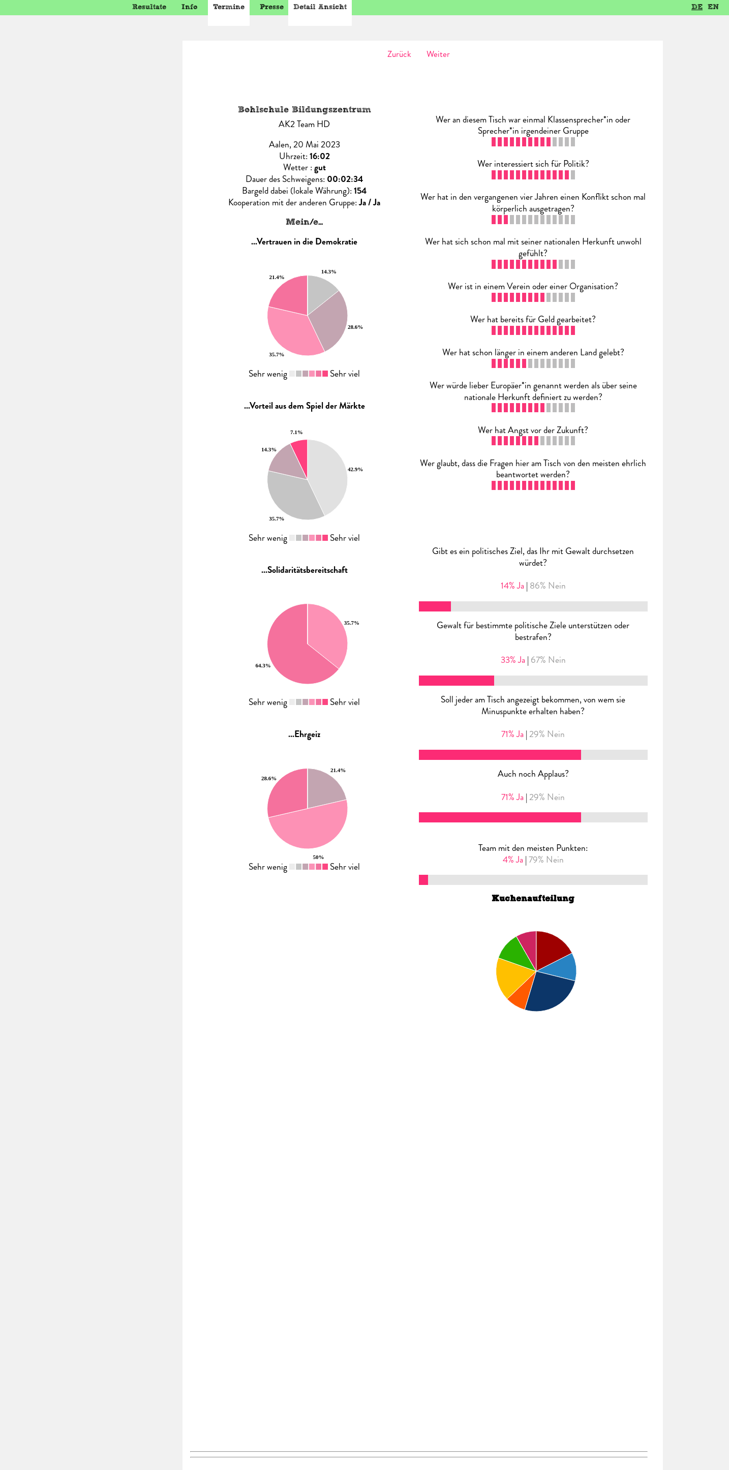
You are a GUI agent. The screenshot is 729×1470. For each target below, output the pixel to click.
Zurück (399, 54)
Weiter (438, 54)
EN (713, 7)
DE (697, 7)
